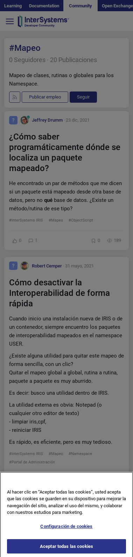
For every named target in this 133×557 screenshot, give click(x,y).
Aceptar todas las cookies (66, 549)
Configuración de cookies (66, 529)
